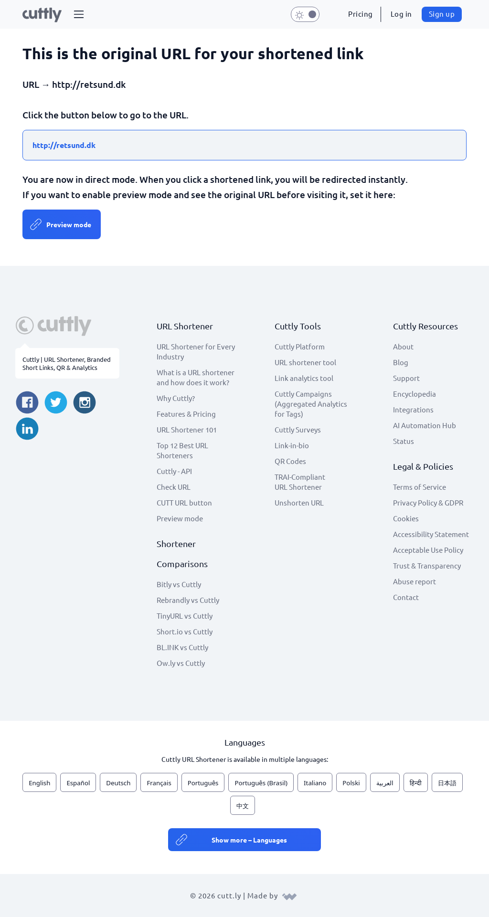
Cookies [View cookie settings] (406, 518)
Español (78, 783)
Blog (400, 362)
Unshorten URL (299, 502)
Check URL (174, 486)
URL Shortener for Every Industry (196, 351)
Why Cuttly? (176, 397)
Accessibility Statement (431, 533)
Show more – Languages (249, 839)
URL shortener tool (305, 362)
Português (203, 783)
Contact (406, 596)
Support (406, 377)
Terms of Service (419, 486)
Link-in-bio (292, 445)
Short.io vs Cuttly (185, 631)
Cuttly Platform (300, 346)
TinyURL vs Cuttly (185, 615)
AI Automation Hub (424, 425)
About (403, 346)
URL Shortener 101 (187, 429)
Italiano (315, 783)
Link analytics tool (304, 377)
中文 (242, 805)
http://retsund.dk (64, 145)
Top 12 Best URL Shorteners (182, 450)
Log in (401, 13)
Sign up (442, 13)
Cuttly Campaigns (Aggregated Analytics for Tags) (311, 403)
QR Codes (290, 460)
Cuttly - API (174, 470)
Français (159, 783)
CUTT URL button (184, 502)
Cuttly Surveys (298, 429)
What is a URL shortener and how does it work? (195, 377)
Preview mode (68, 224)
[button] (78, 14)
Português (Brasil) (260, 783)
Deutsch (118, 783)
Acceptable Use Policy (428, 549)
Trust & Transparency (427, 565)
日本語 (447, 783)
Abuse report (414, 581)
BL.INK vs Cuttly (182, 647)
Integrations (413, 409)
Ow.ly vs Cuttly (181, 662)
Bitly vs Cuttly (179, 584)
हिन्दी (416, 783)
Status (403, 440)
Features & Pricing (186, 413)
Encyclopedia (414, 393)
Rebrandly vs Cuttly (188, 599)
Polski (351, 783)
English (39, 783)
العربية (384, 783)
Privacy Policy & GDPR (428, 502)
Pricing (360, 13)
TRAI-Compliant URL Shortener (300, 481)
